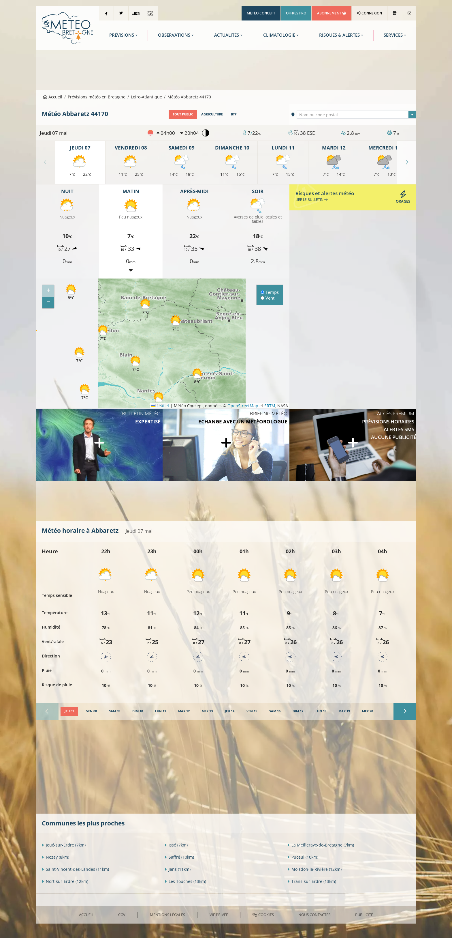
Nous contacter (314, 914)
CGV (121, 914)
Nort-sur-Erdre (65, 881)
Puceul (302, 857)
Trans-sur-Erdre (311, 881)
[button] (71, 291)
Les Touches (185, 881)
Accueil (53, 97)
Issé (176, 845)
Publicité (364, 914)
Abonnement (331, 13)
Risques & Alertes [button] (339, 35)
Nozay (55, 857)
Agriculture (212, 114)
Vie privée (219, 914)
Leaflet (160, 405)
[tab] (69, 711)
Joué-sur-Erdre (64, 845)
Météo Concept (261, 13)
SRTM (269, 405)
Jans (178, 869)
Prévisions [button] (121, 35)
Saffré (179, 857)
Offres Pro (296, 13)
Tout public (183, 114)
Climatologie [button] (279, 35)
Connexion (369, 13)
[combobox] (357, 115)
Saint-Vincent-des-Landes (75, 869)
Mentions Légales (167, 914)
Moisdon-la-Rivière (314, 869)
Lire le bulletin (311, 199)
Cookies (263, 914)
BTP (234, 114)
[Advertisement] (226, 69)
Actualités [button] (226, 35)
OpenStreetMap (242, 405)
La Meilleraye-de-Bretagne (320, 845)
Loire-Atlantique (146, 97)
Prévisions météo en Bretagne (96, 97)
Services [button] (393, 35)
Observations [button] (174, 35)
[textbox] (356, 115)
